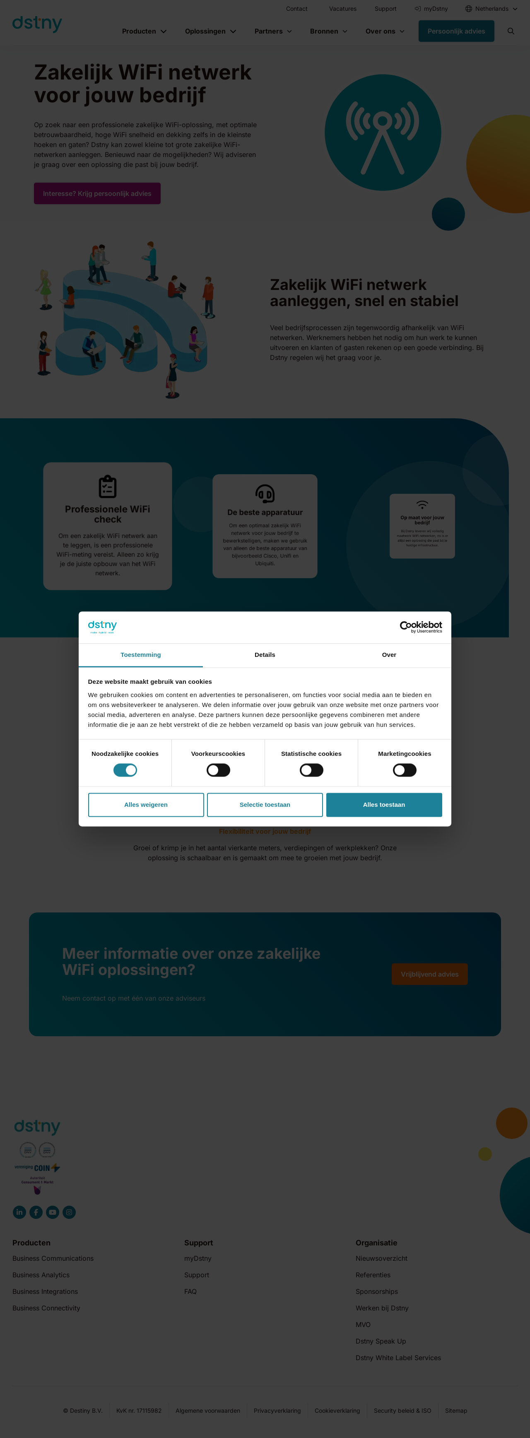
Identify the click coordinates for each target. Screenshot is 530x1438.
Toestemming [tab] (140, 654)
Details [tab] (265, 654)
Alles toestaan (384, 804)
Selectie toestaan (265, 804)
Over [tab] (389, 654)
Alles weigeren (146, 804)
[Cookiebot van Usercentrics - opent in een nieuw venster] (406, 627)
